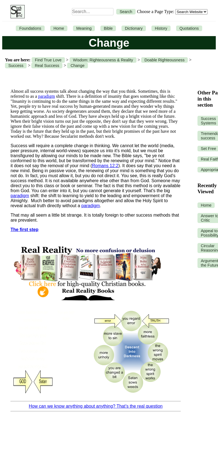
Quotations (189, 28)
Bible (108, 28)
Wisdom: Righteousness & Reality (103, 60)
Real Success (47, 65)
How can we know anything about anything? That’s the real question (96, 406)
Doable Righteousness (165, 60)
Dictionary (134, 28)
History (161, 28)
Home (59, 28)
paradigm (46, 96)
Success (15, 65)
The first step (24, 229)
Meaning (84, 28)
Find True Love (48, 60)
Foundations (30, 28)
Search (126, 11)
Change (77, 65)
